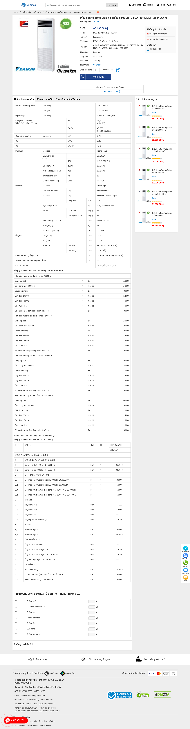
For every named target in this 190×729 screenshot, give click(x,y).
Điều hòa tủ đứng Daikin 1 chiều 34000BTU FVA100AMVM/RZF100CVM (164, 194)
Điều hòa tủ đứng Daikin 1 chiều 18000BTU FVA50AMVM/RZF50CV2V (163, 130)
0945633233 (154, 49)
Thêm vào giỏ (111, 70)
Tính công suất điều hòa (67, 99)
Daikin (155, 112)
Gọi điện (185, 563)
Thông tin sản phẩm (24, 99)
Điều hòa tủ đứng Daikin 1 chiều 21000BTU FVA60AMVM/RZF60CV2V (163, 151)
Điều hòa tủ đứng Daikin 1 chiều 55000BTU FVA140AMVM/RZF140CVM (164, 215)
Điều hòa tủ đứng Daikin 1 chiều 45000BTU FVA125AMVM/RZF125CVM (164, 108)
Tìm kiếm (112, 5)
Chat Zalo (185, 556)
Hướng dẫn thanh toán (157, 39)
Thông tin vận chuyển (157, 33)
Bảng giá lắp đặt (45, 99)
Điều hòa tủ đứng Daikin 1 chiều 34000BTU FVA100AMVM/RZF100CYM (164, 172)
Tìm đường (185, 549)
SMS (185, 578)
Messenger (185, 571)
